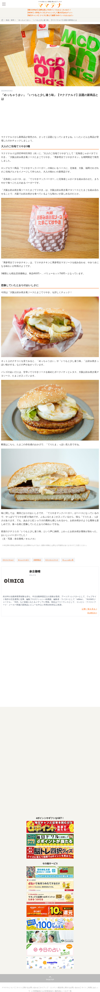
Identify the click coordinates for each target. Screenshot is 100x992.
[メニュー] (4, 4)
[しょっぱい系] (68, 560)
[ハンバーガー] (24, 560)
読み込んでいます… (50, 656)
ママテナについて (9, 988)
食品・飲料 (10, 20)
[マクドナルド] (8, 560)
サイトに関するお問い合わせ (28, 988)
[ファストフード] (52, 560)
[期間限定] (37, 560)
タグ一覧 (68, 991)
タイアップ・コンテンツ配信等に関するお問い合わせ (60, 988)
